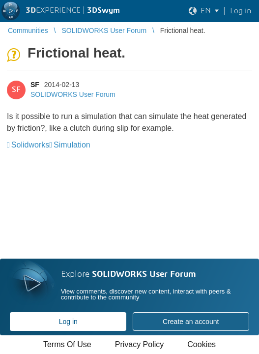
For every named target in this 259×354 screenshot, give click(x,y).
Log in (68, 321)
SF (34, 84)
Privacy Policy (139, 344)
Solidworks (30, 145)
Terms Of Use (67, 344)
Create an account (191, 321)
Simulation (72, 145)
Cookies (201, 344)
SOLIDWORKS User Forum (72, 94)
